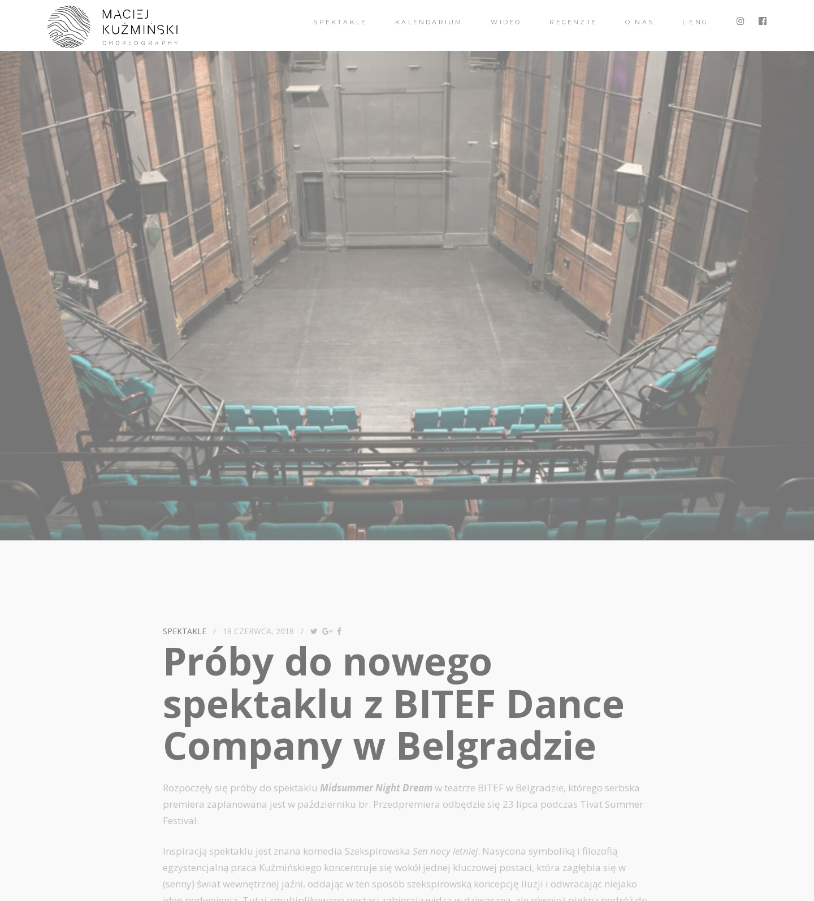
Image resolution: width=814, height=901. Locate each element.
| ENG (695, 22)
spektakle (340, 22)
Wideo (506, 22)
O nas (639, 22)
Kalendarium (428, 22)
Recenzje (573, 22)
